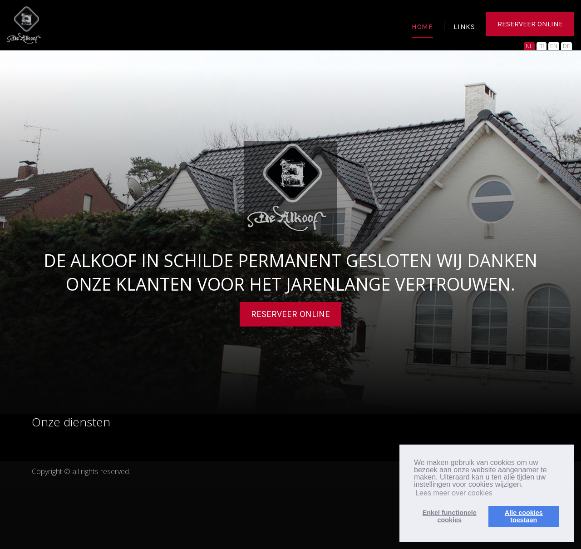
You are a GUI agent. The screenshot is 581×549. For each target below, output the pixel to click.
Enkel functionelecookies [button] (450, 516)
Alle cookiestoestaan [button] (524, 516)
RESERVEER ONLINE (530, 24)
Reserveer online (290, 314)
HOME (422, 27)
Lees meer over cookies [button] (453, 493)
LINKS (464, 27)
